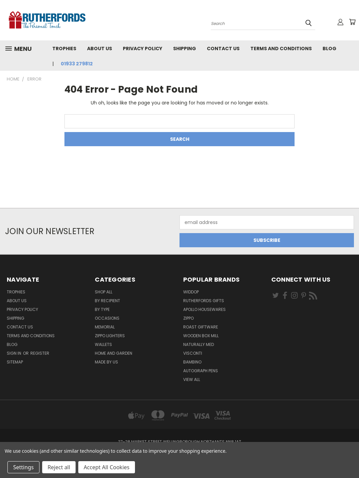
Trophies (64, 48)
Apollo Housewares (204, 309)
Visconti (192, 353)
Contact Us (223, 48)
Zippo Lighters (110, 336)
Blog (329, 48)
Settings (23, 467)
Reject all (59, 467)
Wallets (103, 344)
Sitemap (15, 362)
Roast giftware (200, 327)
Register (39, 353)
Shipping (184, 48)
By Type (102, 309)
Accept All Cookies (107, 467)
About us (99, 48)
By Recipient (107, 301)
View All (191, 379)
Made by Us (106, 362)
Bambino (192, 362)
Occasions (107, 318)
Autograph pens (200, 371)
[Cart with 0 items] (352, 22)
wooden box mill (201, 336)
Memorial (105, 327)
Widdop (191, 292)
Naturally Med (198, 344)
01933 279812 (77, 63)
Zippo (188, 318)
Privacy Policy (142, 48)
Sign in (14, 353)
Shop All (103, 292)
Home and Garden (113, 353)
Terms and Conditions (281, 48)
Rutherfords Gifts (203, 301)
